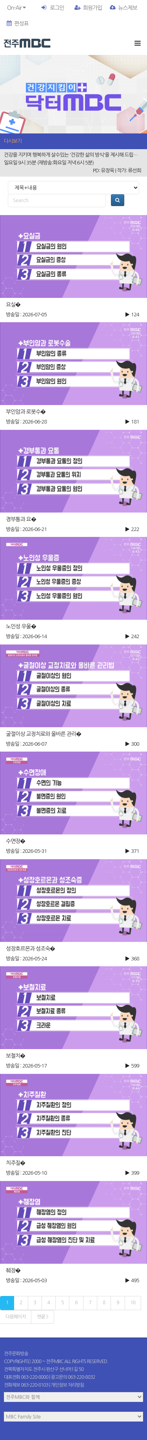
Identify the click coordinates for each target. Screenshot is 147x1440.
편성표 (17, 23)
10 (133, 1302)
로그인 (57, 8)
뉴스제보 (123, 8)
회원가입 (88, 8)
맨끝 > (42, 1316)
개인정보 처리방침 (67, 1385)
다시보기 (13, 141)
